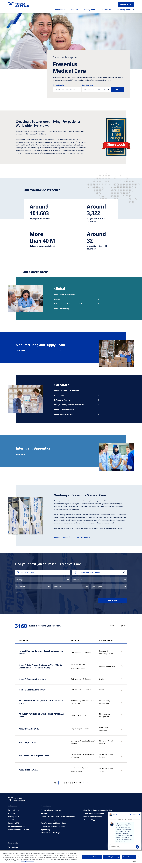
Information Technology (77, 400)
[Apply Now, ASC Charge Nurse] (122, 743)
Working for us (89, 9)
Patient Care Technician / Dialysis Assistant (77, 304)
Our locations (84, 537)
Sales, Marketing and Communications (77, 405)
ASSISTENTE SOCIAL (28, 769)
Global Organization (16, 820)
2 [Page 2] (64, 783)
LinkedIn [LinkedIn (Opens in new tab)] (13, 847)
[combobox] (94, 89)
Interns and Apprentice (92, 820)
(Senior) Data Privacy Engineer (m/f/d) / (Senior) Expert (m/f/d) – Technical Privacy (41, 666)
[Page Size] (56, 783)
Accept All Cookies (129, 857)
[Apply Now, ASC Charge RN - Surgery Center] (122, 757)
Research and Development (77, 409)
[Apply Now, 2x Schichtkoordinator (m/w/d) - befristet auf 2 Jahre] (122, 703)
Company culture (62, 537)
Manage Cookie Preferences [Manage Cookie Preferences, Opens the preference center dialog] (92, 857)
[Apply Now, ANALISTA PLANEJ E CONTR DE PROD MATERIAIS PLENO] (122, 716)
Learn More (38, 351)
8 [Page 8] (76, 783)
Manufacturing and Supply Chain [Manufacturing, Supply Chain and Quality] (53, 823)
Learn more (38, 454)
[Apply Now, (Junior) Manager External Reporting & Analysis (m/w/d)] (122, 653)
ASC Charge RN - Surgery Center (34, 755)
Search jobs (112, 600)
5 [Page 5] (70, 783)
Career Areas (59, 9)
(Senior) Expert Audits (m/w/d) (33, 679)
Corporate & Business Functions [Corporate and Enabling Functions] (53, 826)
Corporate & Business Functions (77, 390)
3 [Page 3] (66, 783)
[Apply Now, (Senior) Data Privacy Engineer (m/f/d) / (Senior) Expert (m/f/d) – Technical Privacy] (122, 667)
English (134, 861)
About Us (74, 9)
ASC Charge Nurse (27, 742)
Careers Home (13, 810)
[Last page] (88, 783)
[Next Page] (84, 783)
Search (118, 89)
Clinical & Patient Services (77, 294)
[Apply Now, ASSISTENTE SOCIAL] (122, 771)
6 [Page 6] (72, 783)
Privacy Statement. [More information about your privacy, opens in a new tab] (27, 861)
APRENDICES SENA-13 (29, 728)
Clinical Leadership (77, 308)
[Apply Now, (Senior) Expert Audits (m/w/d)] (122, 680)
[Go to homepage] (18, 4)
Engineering (77, 395)
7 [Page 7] (74, 783)
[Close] (139, 856)
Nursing (77, 299)
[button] (108, 89)
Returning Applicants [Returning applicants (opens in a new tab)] (125, 9)
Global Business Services (77, 414)
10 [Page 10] (80, 783)
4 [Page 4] (68, 783)
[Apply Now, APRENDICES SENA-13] (122, 730)
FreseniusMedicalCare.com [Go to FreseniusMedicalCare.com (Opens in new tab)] (18, 829)
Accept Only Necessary (112, 857)
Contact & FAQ (106, 9)
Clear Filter (19, 592)
